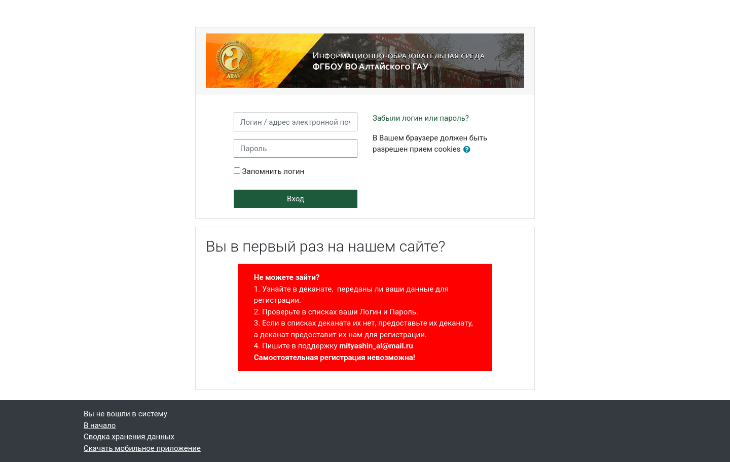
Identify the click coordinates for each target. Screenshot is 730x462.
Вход (295, 198)
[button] (469, 150)
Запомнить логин (273, 171)
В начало (100, 425)
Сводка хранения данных (129, 436)
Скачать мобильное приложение (142, 448)
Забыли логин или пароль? (421, 118)
